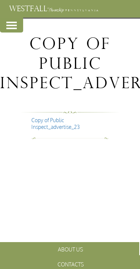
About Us (70, 249)
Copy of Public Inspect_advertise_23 (55, 123)
